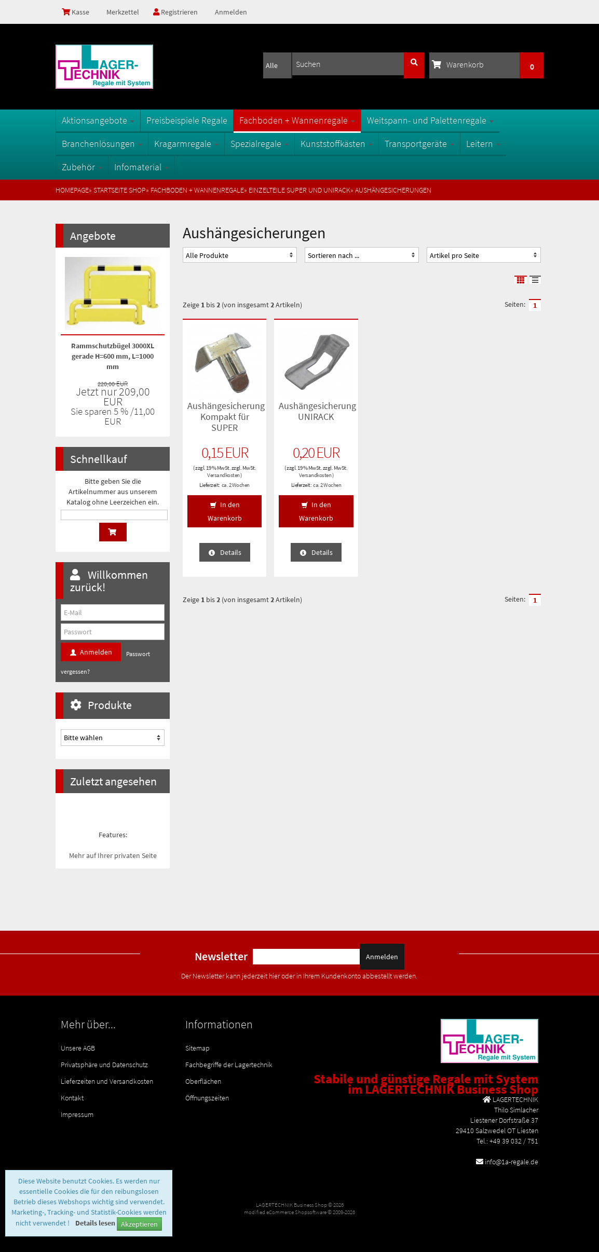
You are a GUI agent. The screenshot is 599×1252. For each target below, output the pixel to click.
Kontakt (72, 1098)
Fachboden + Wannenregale (297, 120)
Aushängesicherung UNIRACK (317, 411)
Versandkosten (223, 475)
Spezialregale (259, 143)
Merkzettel (122, 12)
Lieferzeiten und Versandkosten (107, 1081)
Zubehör (82, 167)
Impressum (77, 1114)
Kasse (75, 12)
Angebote (93, 235)
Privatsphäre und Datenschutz (104, 1064)
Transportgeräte (419, 143)
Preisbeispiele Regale (186, 120)
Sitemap (197, 1048)
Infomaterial (141, 167)
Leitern (483, 143)
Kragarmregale (186, 143)
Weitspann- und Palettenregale (430, 120)
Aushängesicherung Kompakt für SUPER (226, 416)
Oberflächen (203, 1081)
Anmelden (231, 12)
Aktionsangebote (98, 120)
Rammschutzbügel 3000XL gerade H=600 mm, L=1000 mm (112, 356)
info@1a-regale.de (511, 1161)
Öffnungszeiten (207, 1098)
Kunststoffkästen (337, 143)
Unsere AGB (78, 1048)
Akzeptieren (139, 1224)
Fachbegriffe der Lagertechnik (229, 1064)
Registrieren (175, 12)
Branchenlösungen (102, 143)
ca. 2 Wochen (236, 484)
